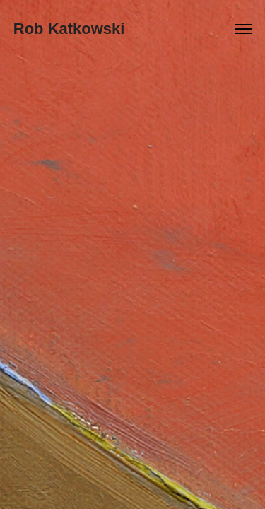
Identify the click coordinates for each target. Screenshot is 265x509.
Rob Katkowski (69, 28)
